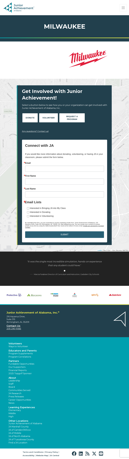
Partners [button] (14, 361)
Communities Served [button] (19, 390)
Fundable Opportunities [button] (21, 364)
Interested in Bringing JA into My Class (48, 208)
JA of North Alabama (19, 436)
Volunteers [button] (15, 343)
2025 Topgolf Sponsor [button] (20, 373)
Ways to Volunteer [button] (18, 346)
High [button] (11, 416)
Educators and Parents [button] (23, 351)
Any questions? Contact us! (35, 131)
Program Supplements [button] (21, 353)
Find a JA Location (18, 442)
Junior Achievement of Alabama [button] (25, 423)
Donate (30, 118)
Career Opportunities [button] (20, 400)
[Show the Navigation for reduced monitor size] (123, 7)
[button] (75, 454)
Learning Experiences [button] (22, 407)
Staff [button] (11, 384)
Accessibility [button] (28, 455)
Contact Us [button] (13, 326)
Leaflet (99, 250)
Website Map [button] (42, 455)
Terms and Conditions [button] (33, 452)
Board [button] (12, 387)
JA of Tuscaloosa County (21, 439)
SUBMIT (64, 234)
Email (28, 163)
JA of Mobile (15, 433)
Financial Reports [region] (18, 370)
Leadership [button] (14, 380)
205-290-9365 (14, 328)
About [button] (12, 378)
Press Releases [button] (16, 396)
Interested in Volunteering (42, 216)
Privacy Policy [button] (51, 452)
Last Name (30, 189)
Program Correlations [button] (20, 357)
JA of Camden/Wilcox (20, 430)
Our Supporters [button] (17, 367)
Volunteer (48, 118)
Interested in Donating (40, 212)
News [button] (11, 403)
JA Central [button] (54, 455)
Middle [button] (12, 413)
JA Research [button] (15, 393)
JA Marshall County (19, 426)
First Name (30, 176)
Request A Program (72, 117)
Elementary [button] (15, 410)
